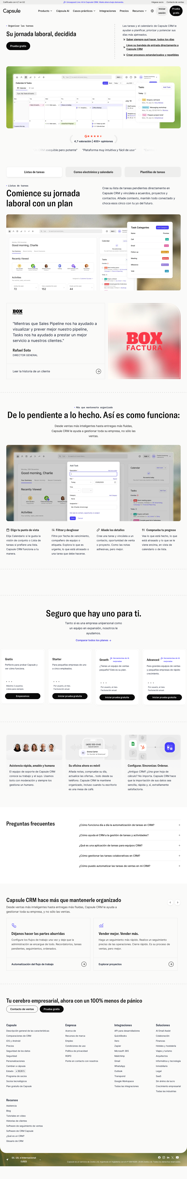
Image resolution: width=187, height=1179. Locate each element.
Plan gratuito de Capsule (19, 1086)
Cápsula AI (62, 10)
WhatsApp (119, 1066)
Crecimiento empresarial (168, 1086)
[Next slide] (177, 903)
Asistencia (11, 1106)
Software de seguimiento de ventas (24, 1126)
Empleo (69, 1041)
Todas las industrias (166, 1091)
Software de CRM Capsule (19, 1131)
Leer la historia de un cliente (57, 371)
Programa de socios (16, 1076)
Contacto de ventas (175, 2)
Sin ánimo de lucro (165, 1081)
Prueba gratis (176, 10)
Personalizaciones (15, 1061)
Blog (8, 1111)
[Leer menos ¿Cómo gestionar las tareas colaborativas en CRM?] (130, 856)
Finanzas (160, 1041)
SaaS (158, 1076)
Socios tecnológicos (16, 1081)
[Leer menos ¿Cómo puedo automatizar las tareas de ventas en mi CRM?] (130, 866)
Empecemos (22, 696)
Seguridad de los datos (18, 1051)
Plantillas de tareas (152, 172)
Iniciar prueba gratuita (70, 696)
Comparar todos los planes (92, 640)
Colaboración (162, 1036)
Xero (116, 1041)
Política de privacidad (76, 1051)
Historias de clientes (16, 1121)
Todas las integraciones (126, 1086)
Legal (159, 1071)
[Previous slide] (170, 903)
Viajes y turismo (164, 1051)
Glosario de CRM (14, 1141)
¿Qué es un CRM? (15, 1136)
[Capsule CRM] (11, 11)
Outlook (118, 1071)
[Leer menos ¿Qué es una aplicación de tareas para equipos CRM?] (130, 846)
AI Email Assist (163, 1031)
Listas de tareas (34, 172)
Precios (124, 10)
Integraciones (107, 10)
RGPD (68, 1056)
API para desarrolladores (127, 1031)
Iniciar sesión (162, 10)
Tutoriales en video (16, 1116)
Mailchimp (119, 1056)
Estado (16, 1071)
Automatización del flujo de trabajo (48, 964)
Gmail (117, 1061)
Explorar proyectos (136, 964)
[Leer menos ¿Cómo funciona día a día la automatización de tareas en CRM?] (130, 825)
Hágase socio (157, 2)
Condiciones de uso (75, 1046)
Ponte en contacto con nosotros (81, 1061)
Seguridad (11, 1056)
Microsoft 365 (121, 1051)
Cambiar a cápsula (15, 1066)
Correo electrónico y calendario (93, 172)
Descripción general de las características (27, 1031)
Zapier (117, 1046)
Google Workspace (124, 1081)
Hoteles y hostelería (166, 1046)
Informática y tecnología (168, 1061)
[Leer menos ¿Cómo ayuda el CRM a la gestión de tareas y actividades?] (130, 835)
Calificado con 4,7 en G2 (14, 2)
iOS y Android (13, 1041)
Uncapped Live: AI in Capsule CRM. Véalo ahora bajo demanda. (95, 2)
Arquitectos (162, 1056)
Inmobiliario (162, 1066)
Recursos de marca (75, 1036)
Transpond (119, 1076)
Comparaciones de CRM (18, 1036)
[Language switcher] (152, 10)
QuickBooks (120, 1036)
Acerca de (70, 1031)
